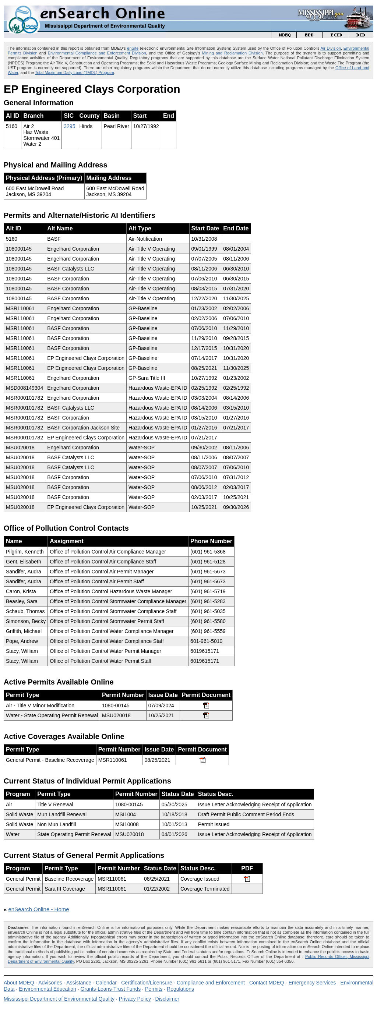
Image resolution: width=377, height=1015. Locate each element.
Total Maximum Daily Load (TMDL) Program (74, 72)
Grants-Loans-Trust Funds (111, 989)
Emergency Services (312, 983)
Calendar (106, 983)
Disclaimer (167, 999)
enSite (132, 48)
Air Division (330, 48)
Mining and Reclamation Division (232, 53)
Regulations (180, 989)
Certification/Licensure (146, 983)
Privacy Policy (135, 999)
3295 (69, 126)
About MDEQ (19, 983)
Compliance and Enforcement (211, 983)
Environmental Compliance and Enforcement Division (97, 53)
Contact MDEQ (266, 983)
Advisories (50, 983)
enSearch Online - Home (38, 909)
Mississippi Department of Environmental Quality (59, 999)
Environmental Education (47, 989)
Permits (153, 989)
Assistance (78, 983)
